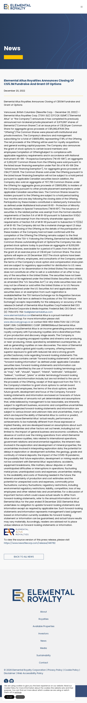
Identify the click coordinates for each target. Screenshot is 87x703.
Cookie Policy (71, 669)
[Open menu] (81, 6)
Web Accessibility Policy (30, 673)
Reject (20, 697)
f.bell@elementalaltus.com (38, 311)
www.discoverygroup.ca (17, 321)
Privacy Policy (55, 669)
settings (18, 692)
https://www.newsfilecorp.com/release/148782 (30, 543)
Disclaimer (9, 673)
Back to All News (24, 556)
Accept (9, 697)
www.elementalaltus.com (17, 315)
